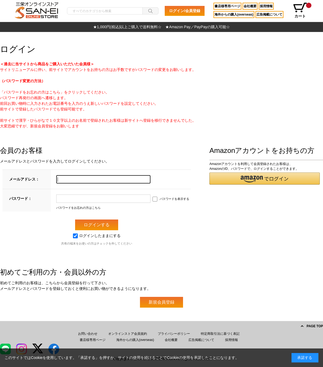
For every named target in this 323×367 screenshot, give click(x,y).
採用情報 (266, 6)
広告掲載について (269, 14)
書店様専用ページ (227, 6)
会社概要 (250, 6)
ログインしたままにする (97, 235)
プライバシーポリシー (174, 334)
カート (302, 10)
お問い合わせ (87, 334)
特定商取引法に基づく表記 (220, 334)
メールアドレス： (24, 179)
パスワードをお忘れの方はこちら (78, 207)
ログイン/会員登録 (184, 11)
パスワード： (20, 198)
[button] (264, 178)
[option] (161, 27)
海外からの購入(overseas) (234, 14)
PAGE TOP (315, 326)
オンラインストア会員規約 (127, 334)
